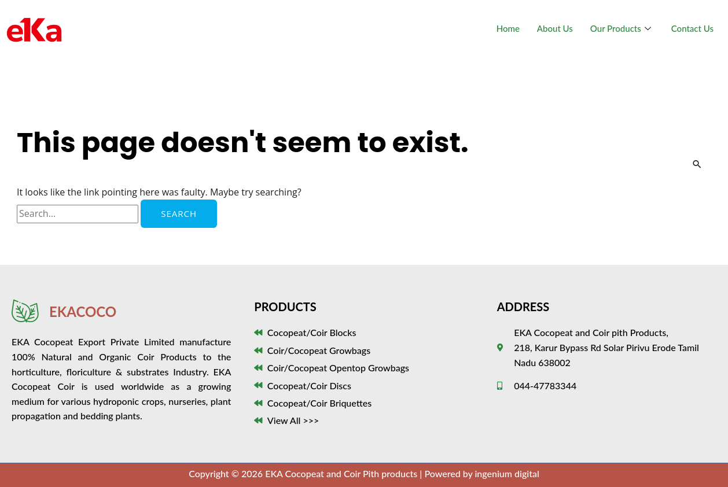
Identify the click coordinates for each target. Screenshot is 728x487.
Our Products (622, 28)
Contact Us (692, 28)
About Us (555, 28)
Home (508, 28)
